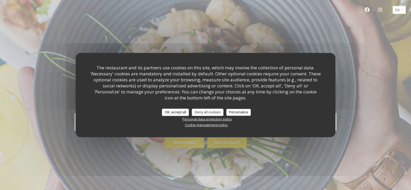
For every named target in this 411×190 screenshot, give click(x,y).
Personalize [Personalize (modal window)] (238, 112)
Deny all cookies (208, 112)
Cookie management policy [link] (206, 124)
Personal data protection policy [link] (207, 119)
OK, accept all (175, 112)
